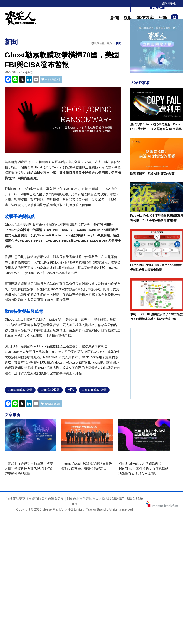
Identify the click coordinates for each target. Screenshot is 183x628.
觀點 (127, 17)
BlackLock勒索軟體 (20, 389)
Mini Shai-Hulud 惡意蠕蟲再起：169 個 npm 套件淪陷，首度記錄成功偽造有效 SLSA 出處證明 (143, 468)
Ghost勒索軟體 (50, 389)
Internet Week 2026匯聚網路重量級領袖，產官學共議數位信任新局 (86, 466)
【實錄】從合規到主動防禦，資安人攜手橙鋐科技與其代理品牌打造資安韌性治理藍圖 (29, 468)
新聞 (114, 17)
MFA (71, 389)
